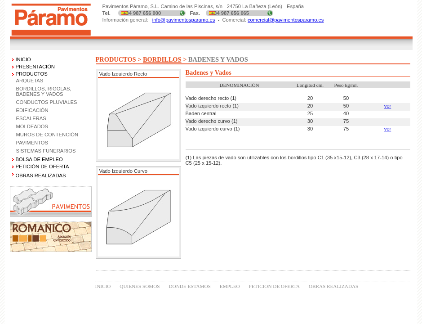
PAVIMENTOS (32, 142)
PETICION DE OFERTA (274, 286)
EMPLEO (230, 286)
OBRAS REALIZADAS (333, 286)
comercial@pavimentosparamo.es (286, 19)
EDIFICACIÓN (32, 110)
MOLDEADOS (32, 126)
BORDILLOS (162, 59)
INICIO (23, 59)
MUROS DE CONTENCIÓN (47, 134)
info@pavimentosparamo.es (183, 19)
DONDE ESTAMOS (190, 286)
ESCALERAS (31, 118)
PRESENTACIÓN (35, 66)
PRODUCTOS (32, 73)
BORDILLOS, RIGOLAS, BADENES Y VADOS (43, 91)
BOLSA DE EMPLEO (39, 159)
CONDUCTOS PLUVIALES (46, 102)
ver (387, 105)
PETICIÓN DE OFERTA (42, 166)
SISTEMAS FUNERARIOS (46, 150)
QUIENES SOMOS (140, 286)
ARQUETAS (30, 80)
